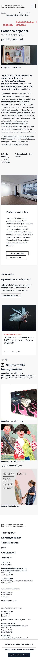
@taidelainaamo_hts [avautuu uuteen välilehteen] (9, 375)
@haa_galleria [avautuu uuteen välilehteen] (7, 378)
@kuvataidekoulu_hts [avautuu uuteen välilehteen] (23, 378)
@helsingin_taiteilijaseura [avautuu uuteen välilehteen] (12, 373)
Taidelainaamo (9, 543)
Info (3, 548)
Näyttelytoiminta (12, 15)
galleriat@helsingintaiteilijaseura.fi (14, 626)
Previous (2, 359)
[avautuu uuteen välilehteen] (2, 466)
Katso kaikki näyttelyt (11, 295)
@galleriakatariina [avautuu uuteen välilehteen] (27, 375)
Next (6, 359)
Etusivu (3, 13)
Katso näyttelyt (16, 257)
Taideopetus (8, 533)
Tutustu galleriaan (17, 253)
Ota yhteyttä (8, 553)
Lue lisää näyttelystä (12, 352)
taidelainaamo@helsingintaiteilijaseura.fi (17, 581)
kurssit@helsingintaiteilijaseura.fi (14, 570)
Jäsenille (6, 558)
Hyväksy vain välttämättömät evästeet (19, 649)
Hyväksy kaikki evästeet (19, 655)
